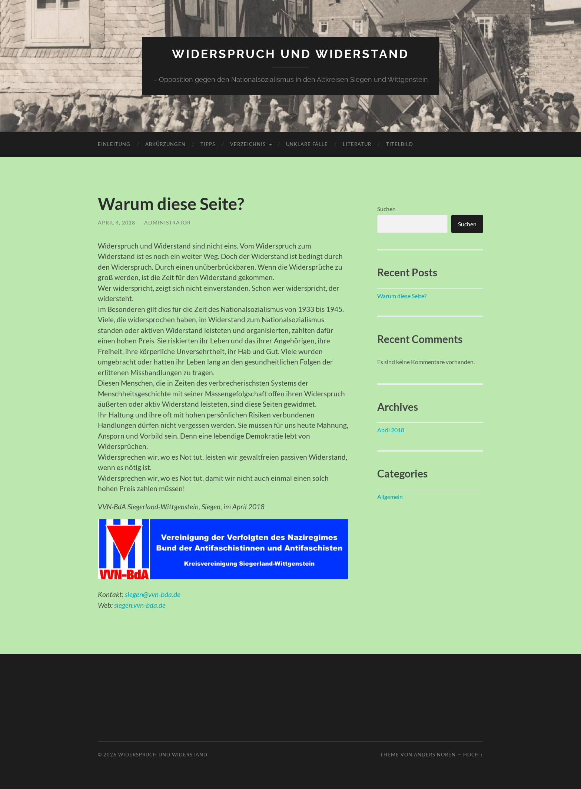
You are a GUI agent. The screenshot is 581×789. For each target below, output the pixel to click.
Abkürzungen (165, 144)
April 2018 (390, 429)
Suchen (386, 208)
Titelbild (399, 144)
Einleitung (114, 144)
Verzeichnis (248, 144)
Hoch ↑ (473, 755)
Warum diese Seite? (171, 204)
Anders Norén (435, 755)
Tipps (207, 144)
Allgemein (390, 496)
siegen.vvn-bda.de (140, 605)
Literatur (357, 144)
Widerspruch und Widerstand (290, 54)
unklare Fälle (307, 144)
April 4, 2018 (116, 222)
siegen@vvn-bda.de (152, 594)
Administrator (167, 222)
